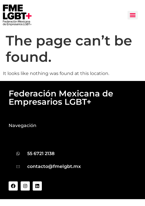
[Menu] (133, 15)
